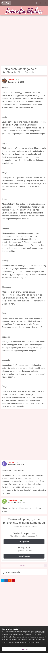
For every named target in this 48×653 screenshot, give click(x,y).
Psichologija (29, 72)
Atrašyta (16, 465)
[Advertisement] (24, 40)
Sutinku (24, 649)
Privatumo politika (33, 642)
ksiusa (10, 72)
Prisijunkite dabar (24, 556)
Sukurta (16, 82)
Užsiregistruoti (24, 542)
